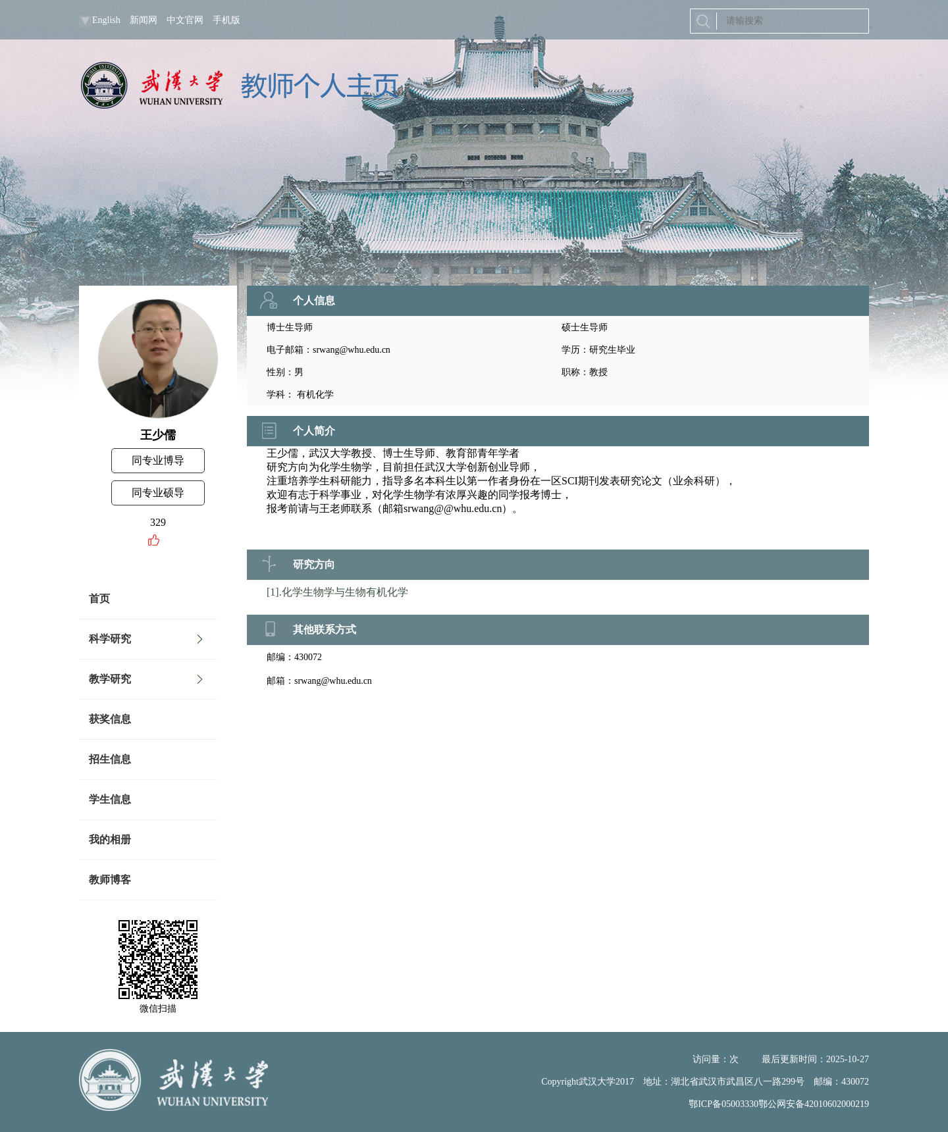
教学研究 (110, 678)
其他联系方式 (324, 629)
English (106, 20)
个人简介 (314, 430)
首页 (99, 598)
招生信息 (110, 759)
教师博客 (110, 879)
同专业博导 (158, 460)
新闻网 (143, 20)
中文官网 (185, 20)
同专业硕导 (158, 492)
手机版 (226, 20)
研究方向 (314, 564)
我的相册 (110, 839)
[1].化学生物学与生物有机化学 (337, 592)
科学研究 (110, 638)
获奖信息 (110, 719)
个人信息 (314, 300)
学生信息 (110, 799)
